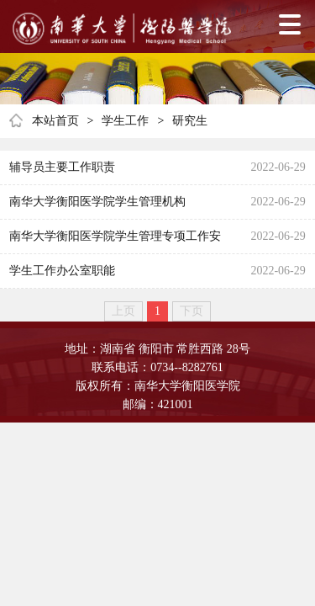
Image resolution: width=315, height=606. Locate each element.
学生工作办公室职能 (62, 270)
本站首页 (55, 120)
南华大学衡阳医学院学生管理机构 (97, 201)
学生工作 (125, 120)
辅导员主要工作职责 (62, 167)
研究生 (189, 120)
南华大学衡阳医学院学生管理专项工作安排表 (115, 241)
